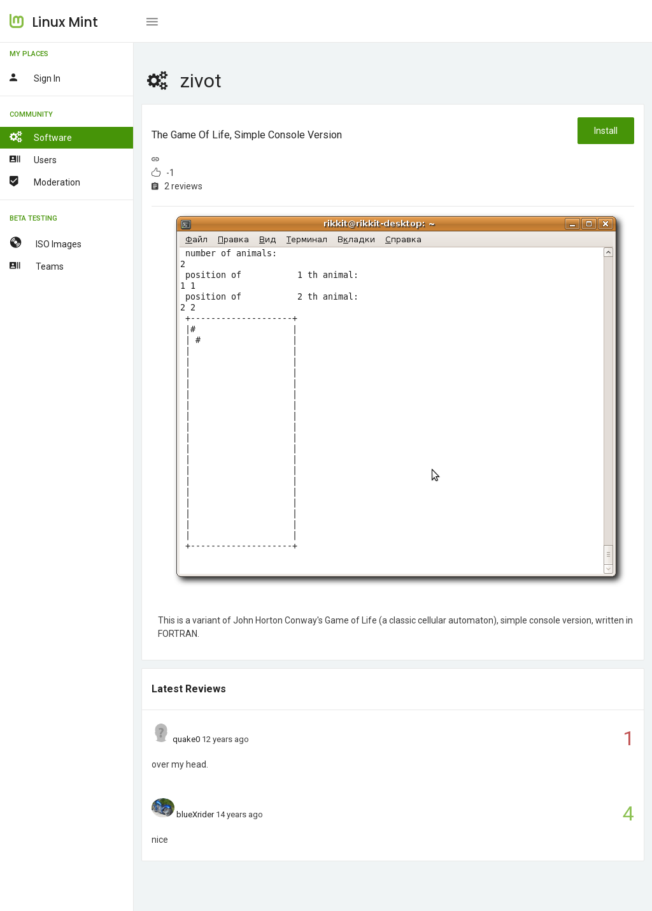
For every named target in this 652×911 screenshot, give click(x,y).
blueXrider (195, 814)
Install (606, 131)
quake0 (186, 739)
